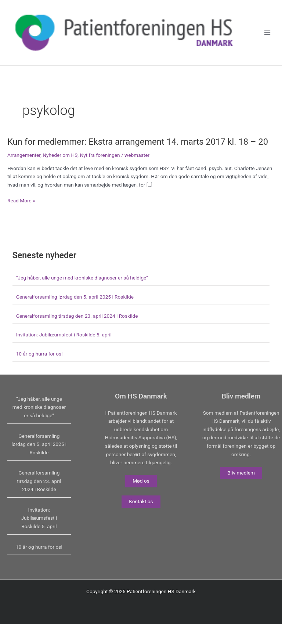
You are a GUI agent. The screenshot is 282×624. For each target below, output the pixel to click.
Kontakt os (141, 501)
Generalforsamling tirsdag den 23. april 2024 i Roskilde (77, 316)
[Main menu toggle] (267, 32)
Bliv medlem (241, 473)
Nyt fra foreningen (100, 155)
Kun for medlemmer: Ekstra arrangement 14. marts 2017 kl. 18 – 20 (137, 142)
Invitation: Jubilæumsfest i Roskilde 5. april (64, 335)
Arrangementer (23, 155)
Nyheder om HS (60, 155)
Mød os (141, 481)
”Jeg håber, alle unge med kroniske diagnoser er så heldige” (82, 278)
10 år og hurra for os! (39, 354)
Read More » (21, 200)
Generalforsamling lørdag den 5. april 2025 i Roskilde (75, 297)
